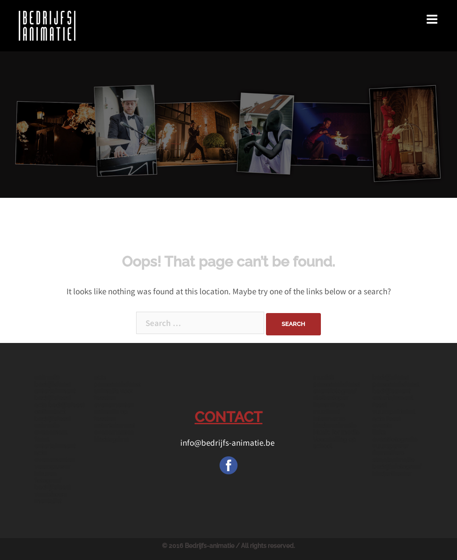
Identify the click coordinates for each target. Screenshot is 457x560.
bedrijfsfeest (390, 377)
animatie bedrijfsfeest (52, 381)
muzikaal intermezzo (329, 415)
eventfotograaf (335, 391)
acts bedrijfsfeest (59, 405)
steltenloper (330, 397)
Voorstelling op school (334, 443)
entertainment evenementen (114, 429)
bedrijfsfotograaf (396, 466)
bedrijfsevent (391, 391)
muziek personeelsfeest (336, 381)
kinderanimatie (334, 425)
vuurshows (50, 494)
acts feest (386, 418)
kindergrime (111, 439)
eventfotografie (394, 439)
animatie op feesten (111, 415)
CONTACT (228, 417)
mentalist (48, 501)
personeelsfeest (395, 384)
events (382, 425)
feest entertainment (54, 443)
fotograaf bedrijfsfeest (52, 484)
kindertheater (391, 473)
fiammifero (329, 405)
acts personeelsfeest (117, 381)
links (379, 432)
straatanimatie (393, 460)
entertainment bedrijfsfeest (54, 394)
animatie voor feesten (113, 394)
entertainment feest (392, 401)
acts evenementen (54, 456)
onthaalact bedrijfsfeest (52, 415)
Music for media (336, 432)
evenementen (114, 405)
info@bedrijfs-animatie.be (228, 442)
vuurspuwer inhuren (52, 470)
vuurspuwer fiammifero (390, 449)
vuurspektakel (393, 411)
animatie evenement (50, 429)
